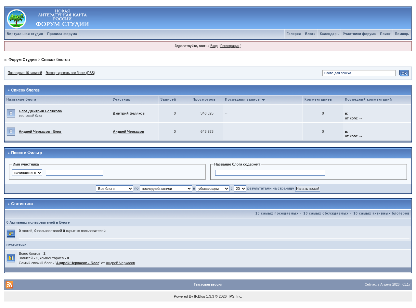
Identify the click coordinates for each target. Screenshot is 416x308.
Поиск (385, 34)
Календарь (329, 34)
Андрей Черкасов (128, 131)
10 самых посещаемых (277, 213)
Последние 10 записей (25, 73)
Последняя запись (245, 99)
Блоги (310, 34)
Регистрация (229, 46)
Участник (121, 99)
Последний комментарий (368, 99)
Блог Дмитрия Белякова (40, 111)
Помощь (402, 34)
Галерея (294, 34)
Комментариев (318, 99)
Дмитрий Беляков (129, 113)
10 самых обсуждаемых (326, 213)
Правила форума (62, 34)
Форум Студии (22, 59)
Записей (168, 99)
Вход (214, 46)
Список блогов (55, 59)
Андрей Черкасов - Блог (40, 131)
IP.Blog (199, 296)
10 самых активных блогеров (382, 213)
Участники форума (359, 34)
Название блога (21, 99)
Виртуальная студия (25, 34)
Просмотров (204, 99)
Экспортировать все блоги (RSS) (70, 73)
